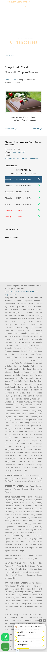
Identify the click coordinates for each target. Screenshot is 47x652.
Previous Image (11, 128)
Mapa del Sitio (10, 294)
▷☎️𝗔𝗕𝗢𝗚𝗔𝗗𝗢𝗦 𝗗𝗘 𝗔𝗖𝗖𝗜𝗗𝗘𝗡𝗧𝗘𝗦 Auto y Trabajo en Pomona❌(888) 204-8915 (23, 26)
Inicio (14, 80)
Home (7, 80)
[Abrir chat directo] (40, 620)
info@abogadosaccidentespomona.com (23, 10)
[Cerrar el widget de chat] (44, 620)
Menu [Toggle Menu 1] (10, 55)
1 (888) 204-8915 (23, 42)
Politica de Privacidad (29, 291)
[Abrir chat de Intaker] (17, 650)
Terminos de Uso (12, 291)
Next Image (37, 128)
